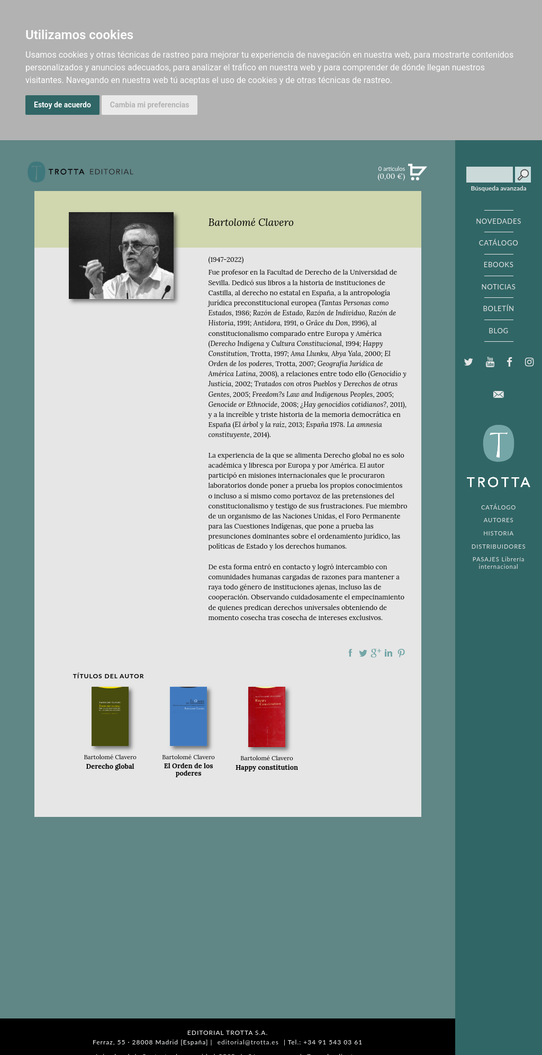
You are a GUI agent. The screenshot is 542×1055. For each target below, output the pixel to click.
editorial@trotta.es (248, 1042)
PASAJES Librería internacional (499, 562)
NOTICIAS (498, 287)
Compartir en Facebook (350, 653)
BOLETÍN (498, 308)
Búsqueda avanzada (499, 188)
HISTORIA (498, 533)
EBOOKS (499, 264)
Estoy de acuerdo (62, 105)
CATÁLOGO (499, 243)
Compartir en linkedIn (388, 653)
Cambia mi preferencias (149, 105)
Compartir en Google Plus (375, 653)
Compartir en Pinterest (401, 653)
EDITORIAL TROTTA (498, 459)
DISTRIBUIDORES (499, 546)
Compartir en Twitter (363, 653)
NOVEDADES (498, 221)
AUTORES (499, 519)
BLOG (498, 330)
